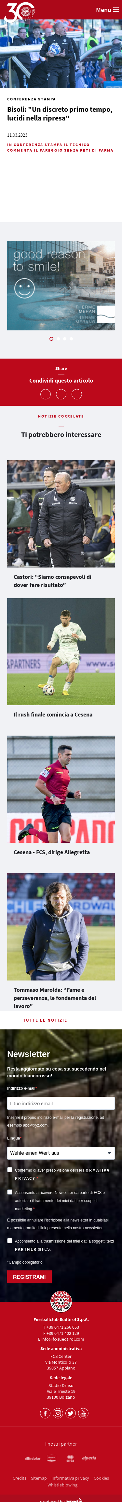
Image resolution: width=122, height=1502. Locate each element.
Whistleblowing (62, 1485)
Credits (19, 1478)
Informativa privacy (70, 1478)
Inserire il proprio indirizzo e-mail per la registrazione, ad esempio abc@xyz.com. (55, 1121)
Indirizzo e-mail (21, 1088)
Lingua (13, 1138)
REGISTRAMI (29, 1277)
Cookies (101, 1478)
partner (26, 1249)
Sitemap (39, 1478)
